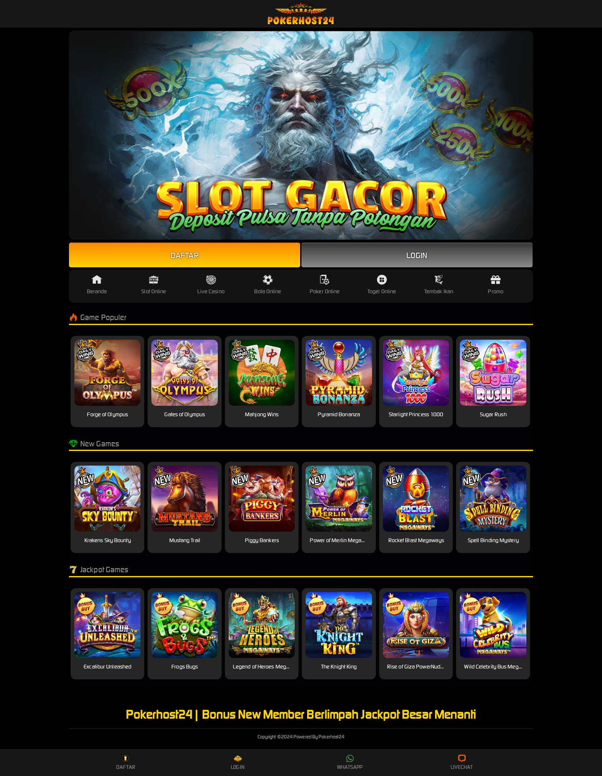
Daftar (185, 255)
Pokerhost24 (301, 737)
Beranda (97, 284)
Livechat (462, 762)
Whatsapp (350, 762)
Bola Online (267, 284)
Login (417, 255)
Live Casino (210, 284)
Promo (495, 284)
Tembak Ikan (438, 284)
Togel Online (381, 284)
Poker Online (324, 284)
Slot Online (153, 284)
